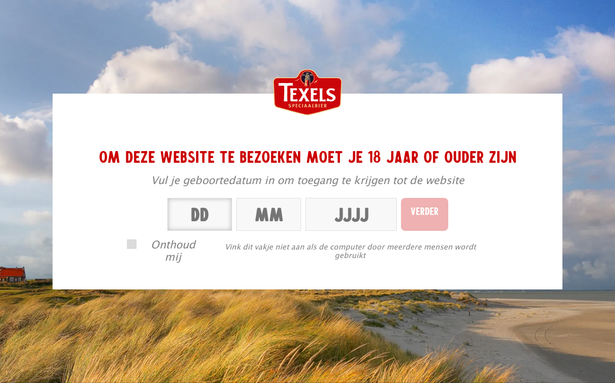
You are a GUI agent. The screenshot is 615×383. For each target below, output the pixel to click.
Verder (425, 210)
